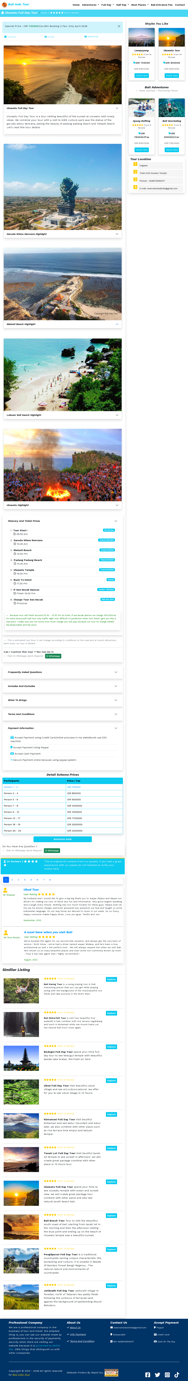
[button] (53, 656)
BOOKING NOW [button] (63, 839)
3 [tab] (18, 879)
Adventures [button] (89, 4)
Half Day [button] (121, 4)
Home (76, 4)
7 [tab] (43, 879)
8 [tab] (50, 879)
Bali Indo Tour (21, 1374)
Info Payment (78, 1334)
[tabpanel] (62, 925)
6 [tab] (37, 879)
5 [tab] (31, 879)
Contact (180, 4)
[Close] (119, 26)
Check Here (141, 75)
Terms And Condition (82, 1341)
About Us (75, 1327)
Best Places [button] (139, 4)
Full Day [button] (106, 4)
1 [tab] (6, 879)
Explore (111, 979)
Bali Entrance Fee (162, 4)
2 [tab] (12, 879)
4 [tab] (25, 879)
